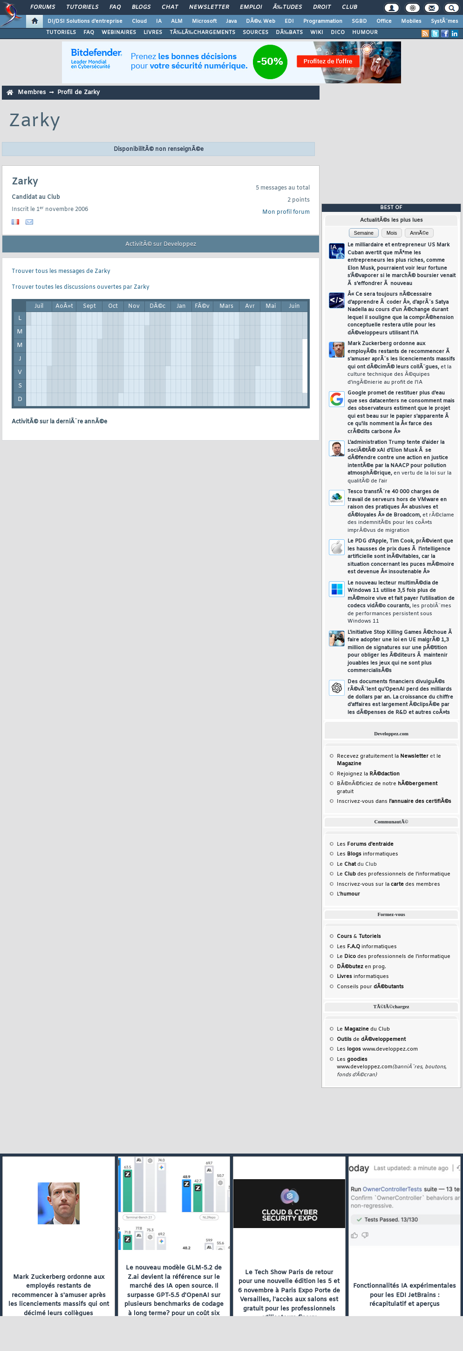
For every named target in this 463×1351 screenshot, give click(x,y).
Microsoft (204, 21)
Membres (32, 92)
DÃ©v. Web (260, 21)
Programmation (322, 21)
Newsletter (209, 7)
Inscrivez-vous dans (394, 801)
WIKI (316, 32)
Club (349, 7)
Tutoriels (82, 7)
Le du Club (363, 1029)
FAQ (115, 7)
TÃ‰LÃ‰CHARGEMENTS (202, 32)
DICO (338, 32)
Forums (42, 7)
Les (365, 844)
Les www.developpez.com (377, 1049)
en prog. (361, 967)
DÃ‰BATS (289, 32)
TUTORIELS (61, 32)
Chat (170, 7)
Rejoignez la (368, 774)
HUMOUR (365, 32)
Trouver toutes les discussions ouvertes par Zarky (81, 287)
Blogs (141, 7)
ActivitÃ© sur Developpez (160, 244)
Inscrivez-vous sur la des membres (388, 884)
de (371, 1039)
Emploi (251, 7)
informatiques (363, 976)
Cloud (139, 21)
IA (159, 21)
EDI (289, 21)
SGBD (359, 21)
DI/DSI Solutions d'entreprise (85, 21)
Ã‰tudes (287, 7)
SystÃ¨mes (444, 21)
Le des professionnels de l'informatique (393, 874)
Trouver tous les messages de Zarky (61, 271)
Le (346, 864)
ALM (177, 21)
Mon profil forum (286, 212)
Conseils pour (370, 987)
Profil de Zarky (78, 92)
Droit (322, 7)
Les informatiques (367, 854)
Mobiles (411, 21)
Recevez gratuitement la (383, 756)
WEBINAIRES (119, 32)
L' (348, 894)
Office (384, 21)
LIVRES (152, 32)
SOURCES (255, 32)
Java (231, 21)
